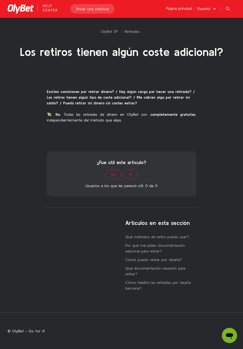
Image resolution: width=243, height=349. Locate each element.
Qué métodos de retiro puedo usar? (157, 237)
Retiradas (132, 31)
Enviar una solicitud (92, 10)
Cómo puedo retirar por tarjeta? (153, 259)
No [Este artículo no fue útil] (113, 174)
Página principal (179, 10)
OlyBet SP (109, 31)
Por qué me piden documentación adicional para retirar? (155, 248)
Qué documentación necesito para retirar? (155, 271)
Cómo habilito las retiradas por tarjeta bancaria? (158, 285)
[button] (207, 10)
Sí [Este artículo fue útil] (130, 174)
